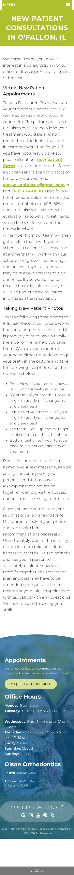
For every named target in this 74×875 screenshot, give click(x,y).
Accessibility (45, 828)
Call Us (37, 870)
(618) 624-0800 (27, 191)
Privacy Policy (25, 828)
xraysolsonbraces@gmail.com (34, 184)
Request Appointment (30, 684)
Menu (9, 5)
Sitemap (8, 828)
